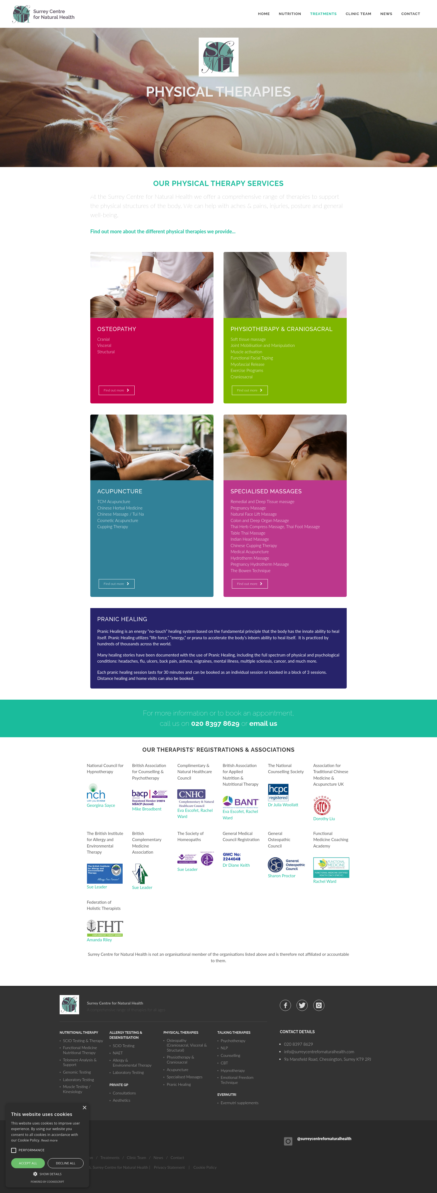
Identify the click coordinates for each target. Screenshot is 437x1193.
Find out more (116, 390)
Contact (177, 1157)
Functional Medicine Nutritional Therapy (80, 1050)
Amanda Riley (99, 939)
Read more (49, 1140)
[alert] (47, 1145)
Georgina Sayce (101, 805)
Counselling (230, 1055)
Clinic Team (136, 1157)
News (158, 1157)
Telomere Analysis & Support (80, 1062)
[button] (47, 1174)
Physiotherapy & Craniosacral (180, 1059)
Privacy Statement (169, 1167)
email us (263, 723)
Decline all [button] (66, 1163)
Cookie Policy (205, 1167)
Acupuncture (177, 1069)
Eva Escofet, (188, 810)
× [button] (84, 1108)
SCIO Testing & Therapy (83, 1040)
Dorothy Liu (324, 818)
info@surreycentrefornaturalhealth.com (319, 1051)
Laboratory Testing (78, 1079)
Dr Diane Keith (236, 865)
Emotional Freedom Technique (237, 1080)
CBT (224, 1062)
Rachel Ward (324, 881)
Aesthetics (121, 1100)
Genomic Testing (77, 1072)
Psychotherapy (233, 1040)
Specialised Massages (184, 1076)
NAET (118, 1052)
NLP (224, 1047)
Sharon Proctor (281, 875)
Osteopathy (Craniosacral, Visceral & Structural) (187, 1045)
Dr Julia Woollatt (283, 804)
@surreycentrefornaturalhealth (324, 1138)
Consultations (124, 1093)
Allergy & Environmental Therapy (132, 1062)
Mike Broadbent (146, 808)
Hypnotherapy (233, 1070)
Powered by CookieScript (47, 1182)
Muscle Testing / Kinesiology (77, 1089)
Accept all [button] (28, 1163)
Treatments (110, 1157)
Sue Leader (97, 886)
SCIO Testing (124, 1045)
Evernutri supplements (239, 1102)
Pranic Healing (179, 1084)
